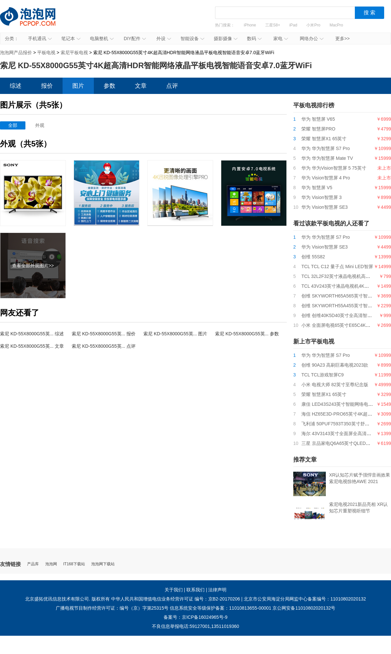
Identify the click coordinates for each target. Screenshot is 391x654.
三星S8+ (272, 25)
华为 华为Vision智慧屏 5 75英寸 (333, 168)
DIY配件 (135, 38)
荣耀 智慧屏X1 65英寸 (323, 138)
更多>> (342, 38)
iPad (293, 25)
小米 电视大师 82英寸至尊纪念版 (334, 384)
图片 (78, 86)
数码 (254, 38)
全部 (12, 125)
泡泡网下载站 (103, 564)
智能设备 (192, 38)
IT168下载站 (74, 564)
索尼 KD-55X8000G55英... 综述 (32, 333)
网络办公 (312, 38)
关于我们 (174, 589)
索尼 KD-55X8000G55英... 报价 (104, 333)
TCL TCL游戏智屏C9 (322, 374)
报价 (47, 86)
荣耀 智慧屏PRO (318, 128)
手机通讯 (40, 38)
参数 (109, 86)
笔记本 (70, 38)
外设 (163, 38)
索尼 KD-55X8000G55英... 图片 (175, 333)
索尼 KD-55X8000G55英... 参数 (247, 333)
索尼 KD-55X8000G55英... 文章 (32, 346)
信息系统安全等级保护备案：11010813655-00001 (220, 608)
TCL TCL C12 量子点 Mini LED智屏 (337, 266)
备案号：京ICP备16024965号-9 (195, 617)
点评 (172, 86)
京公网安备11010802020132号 (303, 608)
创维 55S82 (313, 256)
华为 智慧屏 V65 (318, 119)
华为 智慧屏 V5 (316, 187)
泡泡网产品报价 (34, 21)
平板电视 (46, 52)
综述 (16, 86)
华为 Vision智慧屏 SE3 (324, 207)
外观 (39, 125)
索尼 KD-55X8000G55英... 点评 (104, 346)
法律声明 (217, 589)
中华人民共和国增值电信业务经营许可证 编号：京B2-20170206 (175, 598)
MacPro (336, 25)
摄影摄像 (226, 38)
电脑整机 (102, 38)
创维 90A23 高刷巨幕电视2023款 (334, 365)
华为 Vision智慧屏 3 (321, 197)
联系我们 (195, 589)
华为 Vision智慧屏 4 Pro (325, 177)
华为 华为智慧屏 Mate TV (327, 158)
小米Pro (313, 25)
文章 (141, 86)
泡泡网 (51, 564)
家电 (280, 38)
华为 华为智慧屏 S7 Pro (325, 148)
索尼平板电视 (74, 52)
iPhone (250, 25)
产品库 (33, 564)
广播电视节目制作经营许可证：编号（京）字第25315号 (112, 608)
